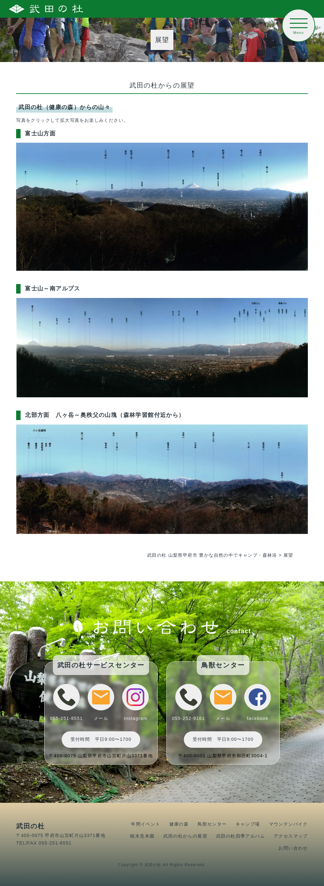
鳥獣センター (212, 824)
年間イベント (145, 824)
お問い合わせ (293, 848)
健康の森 (179, 824)
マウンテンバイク (288, 824)
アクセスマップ (291, 836)
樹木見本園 (142, 836)
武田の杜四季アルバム (240, 836)
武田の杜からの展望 (185, 836)
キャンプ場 (248, 824)
